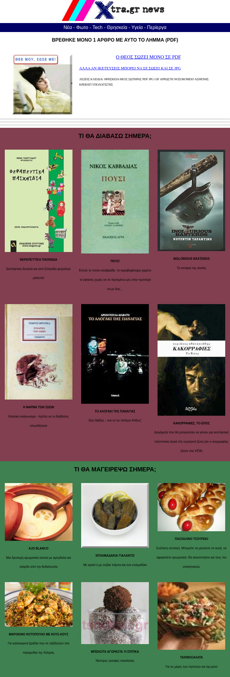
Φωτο (82, 27)
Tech (98, 27)
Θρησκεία (117, 27)
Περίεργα (157, 27)
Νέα (67, 27)
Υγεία (137, 27)
